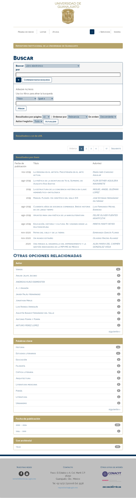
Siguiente (116, 148)
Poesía (19, 390)
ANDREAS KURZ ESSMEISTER (30, 281)
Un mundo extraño (43, 238)
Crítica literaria (24, 372)
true (18, 447)
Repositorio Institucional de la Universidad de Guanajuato (47, 46)
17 (106, 148)
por (18, 70)
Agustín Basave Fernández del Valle (35, 313)
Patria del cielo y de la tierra (48, 232)
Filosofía (20, 366)
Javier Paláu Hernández (28, 294)
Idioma (117, 31)
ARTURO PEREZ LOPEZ (27, 325)
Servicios (104, 31)
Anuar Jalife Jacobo (26, 275)
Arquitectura (23, 378)
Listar (43, 31)
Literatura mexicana (26, 384)
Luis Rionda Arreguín (27, 306)
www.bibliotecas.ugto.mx (24, 479)
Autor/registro (24, 121)
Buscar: (20, 66)
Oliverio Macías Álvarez (105, 238)
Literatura (21, 397)
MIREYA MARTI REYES (103, 224)
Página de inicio (26, 31)
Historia (20, 347)
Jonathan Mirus (24, 300)
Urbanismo (21, 403)
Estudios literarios (26, 353)
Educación (21, 359)
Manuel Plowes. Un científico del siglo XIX (55, 198)
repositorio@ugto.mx (68, 487)
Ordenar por (60, 117)
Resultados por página (28, 117)
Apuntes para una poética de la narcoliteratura (58, 215)
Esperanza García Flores (106, 232)
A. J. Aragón (22, 288)
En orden (94, 117)
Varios (19, 269)
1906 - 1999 (21, 431)
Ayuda (55, 31)
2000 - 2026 (21, 425)
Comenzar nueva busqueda (37, 80)
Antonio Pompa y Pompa (28, 319)
